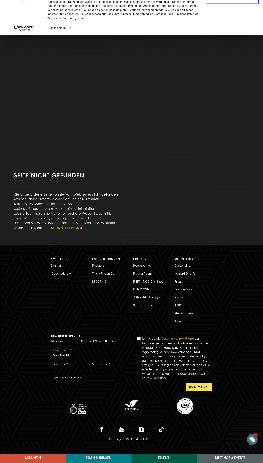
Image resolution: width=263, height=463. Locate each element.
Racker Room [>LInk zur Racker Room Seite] (142, 215)
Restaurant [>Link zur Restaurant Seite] (99, 207)
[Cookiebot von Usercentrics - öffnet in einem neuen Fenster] (23, 51)
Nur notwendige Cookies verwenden (233, 21)
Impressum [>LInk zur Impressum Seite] (182, 239)
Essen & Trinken (98, 458)
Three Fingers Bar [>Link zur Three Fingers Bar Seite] (103, 215)
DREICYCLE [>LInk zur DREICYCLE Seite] (141, 231)
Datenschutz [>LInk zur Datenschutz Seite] (183, 231)
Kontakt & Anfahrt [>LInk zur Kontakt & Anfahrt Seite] (187, 215)
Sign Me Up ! (199, 328)
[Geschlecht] (69, 297)
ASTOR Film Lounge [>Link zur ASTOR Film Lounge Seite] (146, 239)
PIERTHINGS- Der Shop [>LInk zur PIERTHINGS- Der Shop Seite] (148, 223)
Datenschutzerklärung (178, 280)
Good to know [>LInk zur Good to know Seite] (61, 215)
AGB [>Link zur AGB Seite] (178, 247)
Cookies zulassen (232, 8)
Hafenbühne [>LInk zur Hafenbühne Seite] (142, 207)
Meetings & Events (230, 458)
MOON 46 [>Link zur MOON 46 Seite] (99, 223)
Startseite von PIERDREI (67, 169)
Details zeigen (56, 51)
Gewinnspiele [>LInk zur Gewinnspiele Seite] (184, 255)
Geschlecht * (62, 292)
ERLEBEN (164, 458)
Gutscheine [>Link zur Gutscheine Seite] (182, 207)
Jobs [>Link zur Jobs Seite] (178, 263)
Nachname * (101, 305)
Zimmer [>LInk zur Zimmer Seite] (56, 207)
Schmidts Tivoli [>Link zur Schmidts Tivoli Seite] (143, 247)
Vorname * (60, 305)
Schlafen (33, 458)
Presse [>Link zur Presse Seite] (179, 223)
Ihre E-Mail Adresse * (67, 319)
